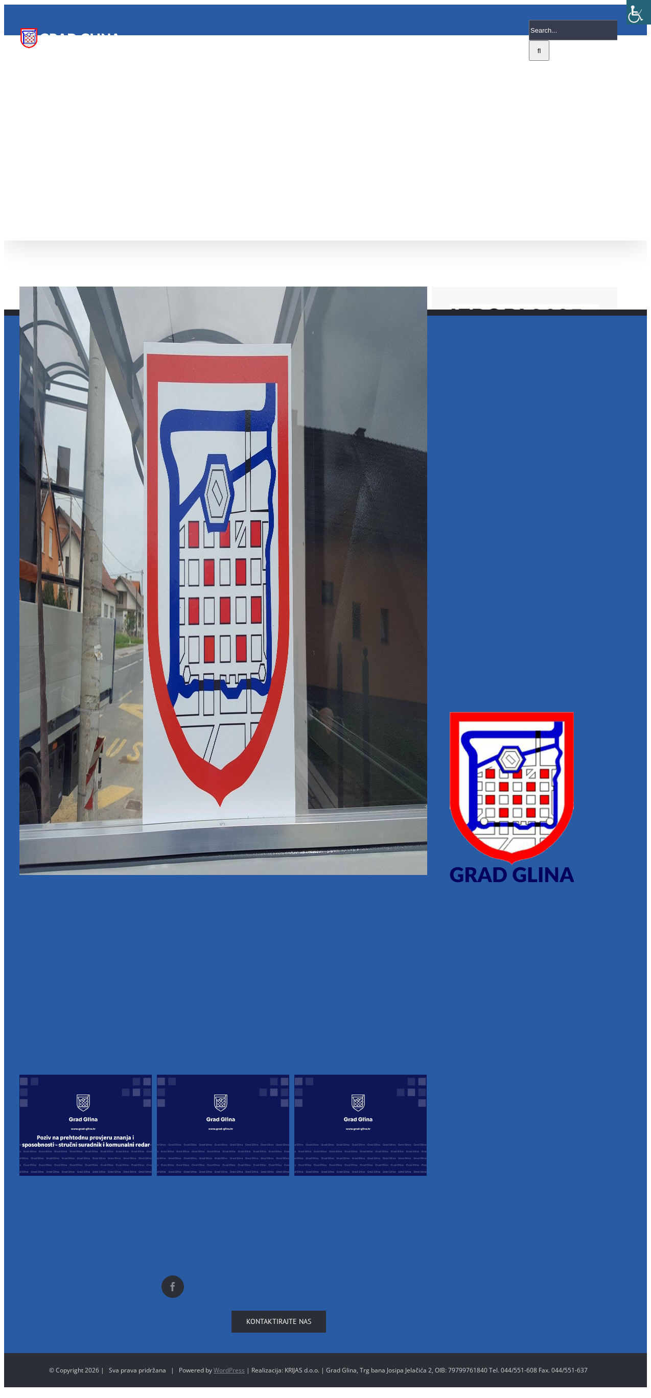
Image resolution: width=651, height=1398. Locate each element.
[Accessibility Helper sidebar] (638, 12)
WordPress (229, 1370)
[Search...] (573, 30)
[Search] (539, 50)
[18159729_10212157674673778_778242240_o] (223, 581)
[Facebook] (172, 1286)
